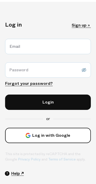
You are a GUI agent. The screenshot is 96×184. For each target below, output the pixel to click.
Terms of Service (60, 159)
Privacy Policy (27, 159)
